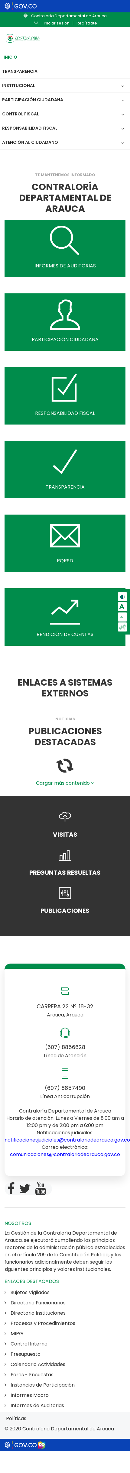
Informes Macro (27, 1395)
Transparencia (19, 71)
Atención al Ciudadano (30, 142)
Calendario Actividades (35, 1364)
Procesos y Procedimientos (40, 1323)
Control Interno (26, 1343)
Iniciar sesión (57, 23)
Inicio (10, 57)
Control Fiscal (22, 114)
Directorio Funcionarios (35, 1302)
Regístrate (86, 23)
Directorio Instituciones (35, 1313)
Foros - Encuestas (29, 1374)
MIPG (14, 1333)
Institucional (20, 85)
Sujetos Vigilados (27, 1292)
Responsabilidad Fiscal (31, 128)
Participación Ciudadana (34, 100)
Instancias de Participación (40, 1384)
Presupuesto (23, 1354)
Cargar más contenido (65, 783)
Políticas (16, 1418)
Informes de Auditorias (34, 1405)
